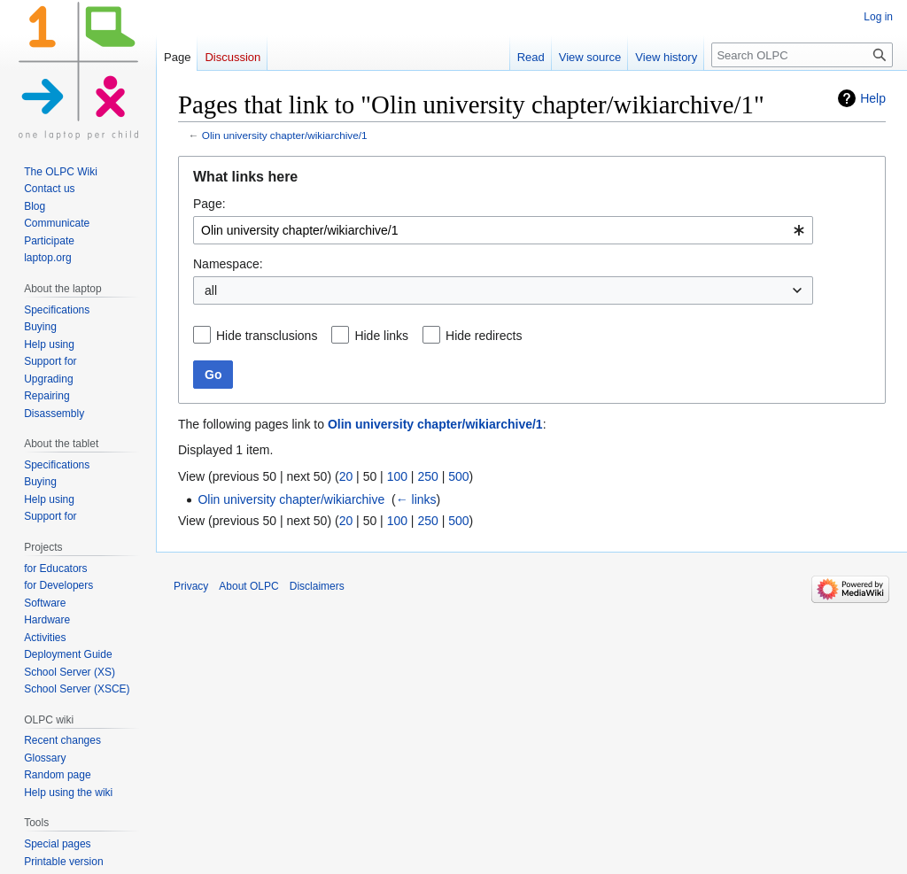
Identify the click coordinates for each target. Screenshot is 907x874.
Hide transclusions (266, 336)
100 (397, 476)
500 (458, 476)
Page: (209, 204)
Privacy (191, 586)
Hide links (381, 336)
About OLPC (248, 586)
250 (427, 476)
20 (346, 476)
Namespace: (228, 264)
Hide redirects (484, 336)
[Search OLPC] (802, 55)
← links (416, 499)
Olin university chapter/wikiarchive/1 (285, 135)
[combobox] (503, 230)
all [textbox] (211, 290)
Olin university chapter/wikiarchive (291, 499)
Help (873, 98)
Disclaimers (317, 586)
